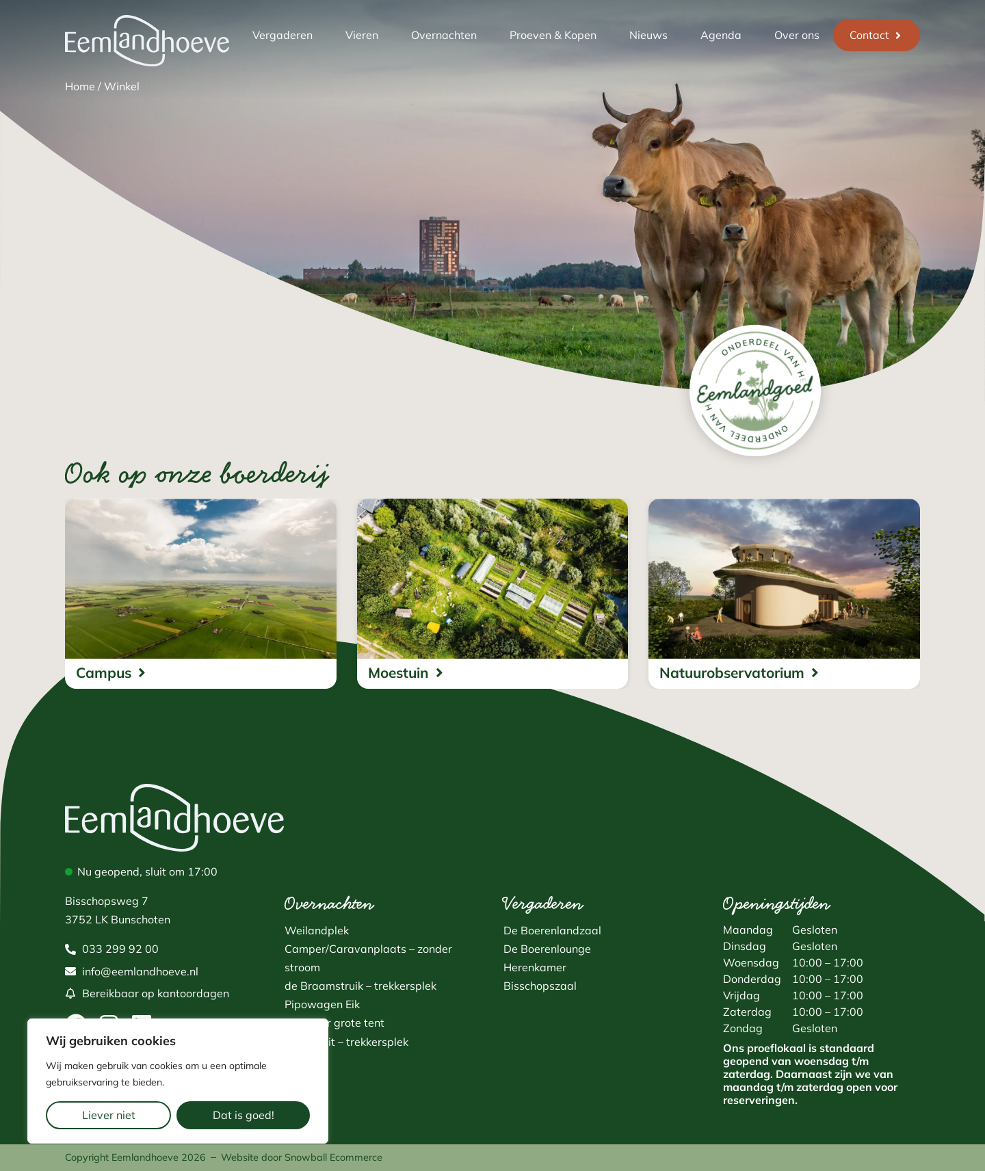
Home (80, 86)
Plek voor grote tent (334, 1022)
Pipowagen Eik (322, 1004)
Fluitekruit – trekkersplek (346, 1042)
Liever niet (108, 1115)
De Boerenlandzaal (552, 930)
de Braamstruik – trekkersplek (360, 985)
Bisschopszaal (540, 985)
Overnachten (444, 35)
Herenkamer (534, 967)
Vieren (361, 35)
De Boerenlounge (547, 949)
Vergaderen (282, 35)
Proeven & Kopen (553, 35)
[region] (177, 1081)
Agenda (720, 35)
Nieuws (648, 35)
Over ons (796, 35)
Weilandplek (317, 930)
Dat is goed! (243, 1115)
